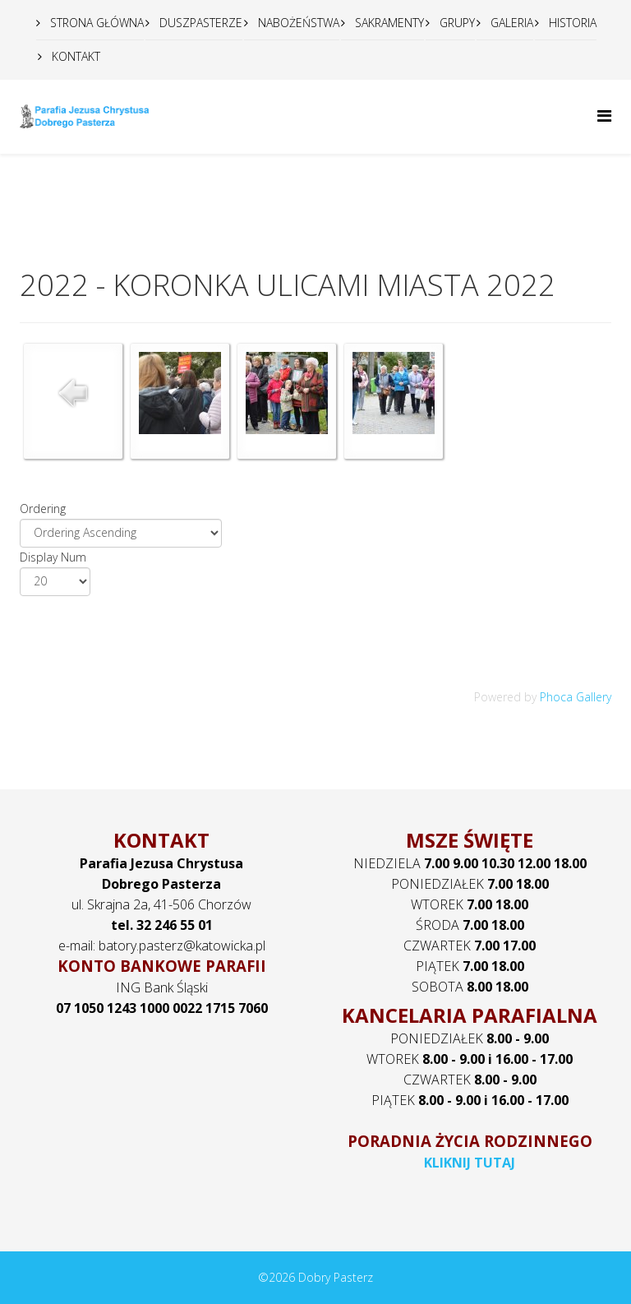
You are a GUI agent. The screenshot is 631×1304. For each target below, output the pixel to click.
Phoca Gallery (575, 697)
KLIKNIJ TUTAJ (469, 1163)
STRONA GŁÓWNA (95, 22)
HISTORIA (571, 22)
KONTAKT (74, 56)
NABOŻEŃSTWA (297, 22)
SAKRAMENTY (388, 22)
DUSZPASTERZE (199, 22)
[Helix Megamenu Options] (604, 115)
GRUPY (455, 22)
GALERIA (510, 22)
